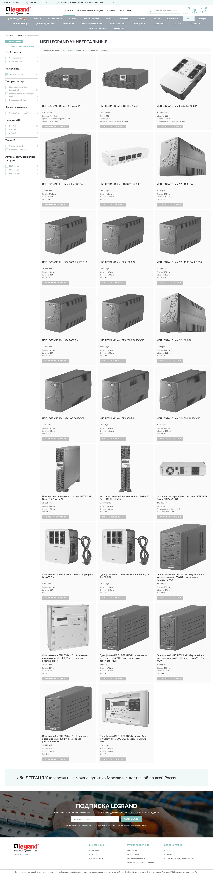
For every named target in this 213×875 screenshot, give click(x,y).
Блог (168, 850)
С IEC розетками (16, 58)
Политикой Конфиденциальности (106, 825)
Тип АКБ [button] (10, 140)
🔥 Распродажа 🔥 (16, 19)
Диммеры (141, 19)
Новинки (111, 11)
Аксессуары (118, 28)
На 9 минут (14, 170)
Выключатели (55, 19)
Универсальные (16, 74)
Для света (178, 24)
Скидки (169, 855)
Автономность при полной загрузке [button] (20, 159)
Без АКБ (13, 126)
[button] (195, 10)
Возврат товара (97, 859)
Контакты (125, 11)
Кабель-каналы (91, 19)
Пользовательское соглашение (141, 863)
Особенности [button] (13, 52)
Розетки (37, 19)
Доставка (95, 850)
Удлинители (68, 24)
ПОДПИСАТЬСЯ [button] (131, 819)
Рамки (109, 19)
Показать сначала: (51, 50)
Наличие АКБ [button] (13, 120)
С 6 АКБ (12, 133)
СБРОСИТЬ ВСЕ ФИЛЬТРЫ (22, 46)
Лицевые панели (118, 24)
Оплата (94, 855)
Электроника (140, 24)
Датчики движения (45, 24)
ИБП (189, 19)
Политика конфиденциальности (180, 859)
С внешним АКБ (16, 146)
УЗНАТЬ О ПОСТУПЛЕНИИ (55, 126)
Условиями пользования (129, 825)
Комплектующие (97, 28)
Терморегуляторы (20, 24)
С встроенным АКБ (17, 150)
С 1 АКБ (12, 130)
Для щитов (196, 24)
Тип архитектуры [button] (15, 81)
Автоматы (124, 19)
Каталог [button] (69, 11)
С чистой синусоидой (18, 113)
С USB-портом (15, 62)
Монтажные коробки (92, 24)
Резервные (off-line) (17, 100)
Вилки (157, 19)
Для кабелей (160, 24)
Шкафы (202, 19)
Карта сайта (133, 855)
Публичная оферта (136, 859)
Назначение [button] (12, 69)
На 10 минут (14, 174)
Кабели (72, 19)
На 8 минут (14, 166)
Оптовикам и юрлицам (90, 11)
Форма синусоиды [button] (16, 107)
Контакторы (173, 19)
